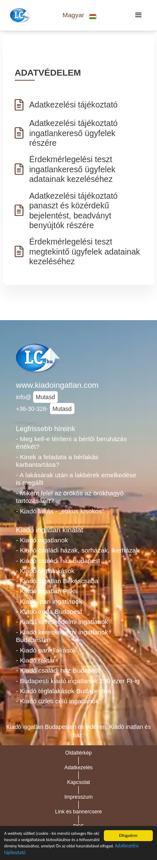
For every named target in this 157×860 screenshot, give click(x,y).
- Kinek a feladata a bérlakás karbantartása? (57, 460)
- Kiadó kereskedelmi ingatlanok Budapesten (62, 636)
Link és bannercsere (78, 812)
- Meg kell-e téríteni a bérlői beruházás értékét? (71, 442)
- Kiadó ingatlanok (42, 540)
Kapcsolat (78, 782)
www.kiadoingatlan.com (57, 385)
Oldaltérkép (78, 753)
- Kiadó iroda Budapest (49, 611)
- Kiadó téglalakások (45, 570)
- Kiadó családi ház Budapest (58, 560)
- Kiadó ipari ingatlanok (49, 601)
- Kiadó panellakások (46, 650)
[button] (80, 15)
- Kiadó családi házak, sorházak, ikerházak (77, 550)
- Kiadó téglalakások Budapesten (63, 690)
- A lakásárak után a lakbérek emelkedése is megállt (76, 479)
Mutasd (45, 397)
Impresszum (78, 797)
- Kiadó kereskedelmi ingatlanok (62, 621)
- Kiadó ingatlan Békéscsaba (57, 580)
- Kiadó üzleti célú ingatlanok (57, 701)
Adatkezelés (78, 768)
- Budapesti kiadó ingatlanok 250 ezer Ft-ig (77, 680)
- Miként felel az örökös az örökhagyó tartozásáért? (70, 497)
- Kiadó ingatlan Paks (46, 590)
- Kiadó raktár (35, 660)
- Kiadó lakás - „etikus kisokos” (60, 511)
